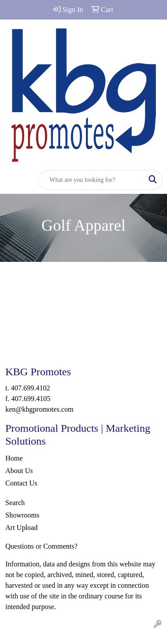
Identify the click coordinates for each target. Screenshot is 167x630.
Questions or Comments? (41, 546)
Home (14, 458)
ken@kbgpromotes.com (39, 409)
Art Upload (21, 527)
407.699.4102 (30, 388)
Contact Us (21, 483)
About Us (19, 470)
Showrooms (22, 515)
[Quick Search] (91, 180)
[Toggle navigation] (13, 180)
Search (15, 502)
